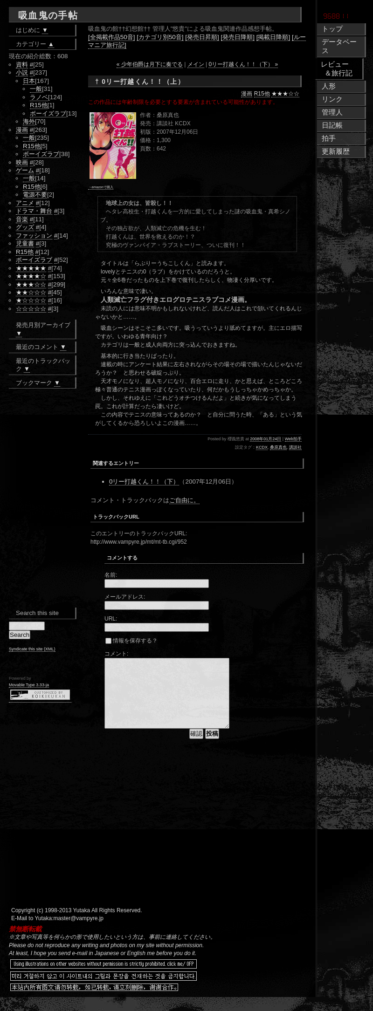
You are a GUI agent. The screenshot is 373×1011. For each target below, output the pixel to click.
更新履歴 (336, 151)
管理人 (332, 112)
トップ (332, 29)
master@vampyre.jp (79, 932)
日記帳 (332, 125)
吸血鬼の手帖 (48, 15)
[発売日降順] (238, 37)
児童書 (25, 243)
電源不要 (35, 194)
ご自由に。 (184, 500)
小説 (22, 72)
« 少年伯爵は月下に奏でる (150, 64)
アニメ (25, 202)
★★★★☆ (31, 276)
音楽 (22, 219)
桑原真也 (278, 447)
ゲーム (25, 170)
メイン (195, 64)
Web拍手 (293, 439)
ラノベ (39, 97)
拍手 (329, 138)
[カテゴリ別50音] (160, 37)
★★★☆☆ (285, 93)
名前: (110, 575)
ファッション (34, 235)
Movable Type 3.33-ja (29, 685)
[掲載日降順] (273, 37)
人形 (329, 86)
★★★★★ (31, 268)
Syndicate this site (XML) (32, 649)
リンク (332, 99)
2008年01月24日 (265, 439)
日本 (29, 80)
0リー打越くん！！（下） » (243, 64)
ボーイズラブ (48, 113)
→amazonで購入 (100, 187)
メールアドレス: (124, 597)
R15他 (262, 93)
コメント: (116, 653)
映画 (22, 162)
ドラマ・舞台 (34, 210)
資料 (22, 64)
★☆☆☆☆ (31, 300)
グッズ (25, 227)
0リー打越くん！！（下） (144, 481)
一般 (36, 88)
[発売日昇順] (202, 37)
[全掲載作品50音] (111, 37)
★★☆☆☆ (31, 292)
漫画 (246, 93)
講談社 (295, 447)
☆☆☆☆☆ (31, 308)
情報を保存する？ (131, 640)
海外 (29, 121)
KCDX (262, 447)
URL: (110, 618)
